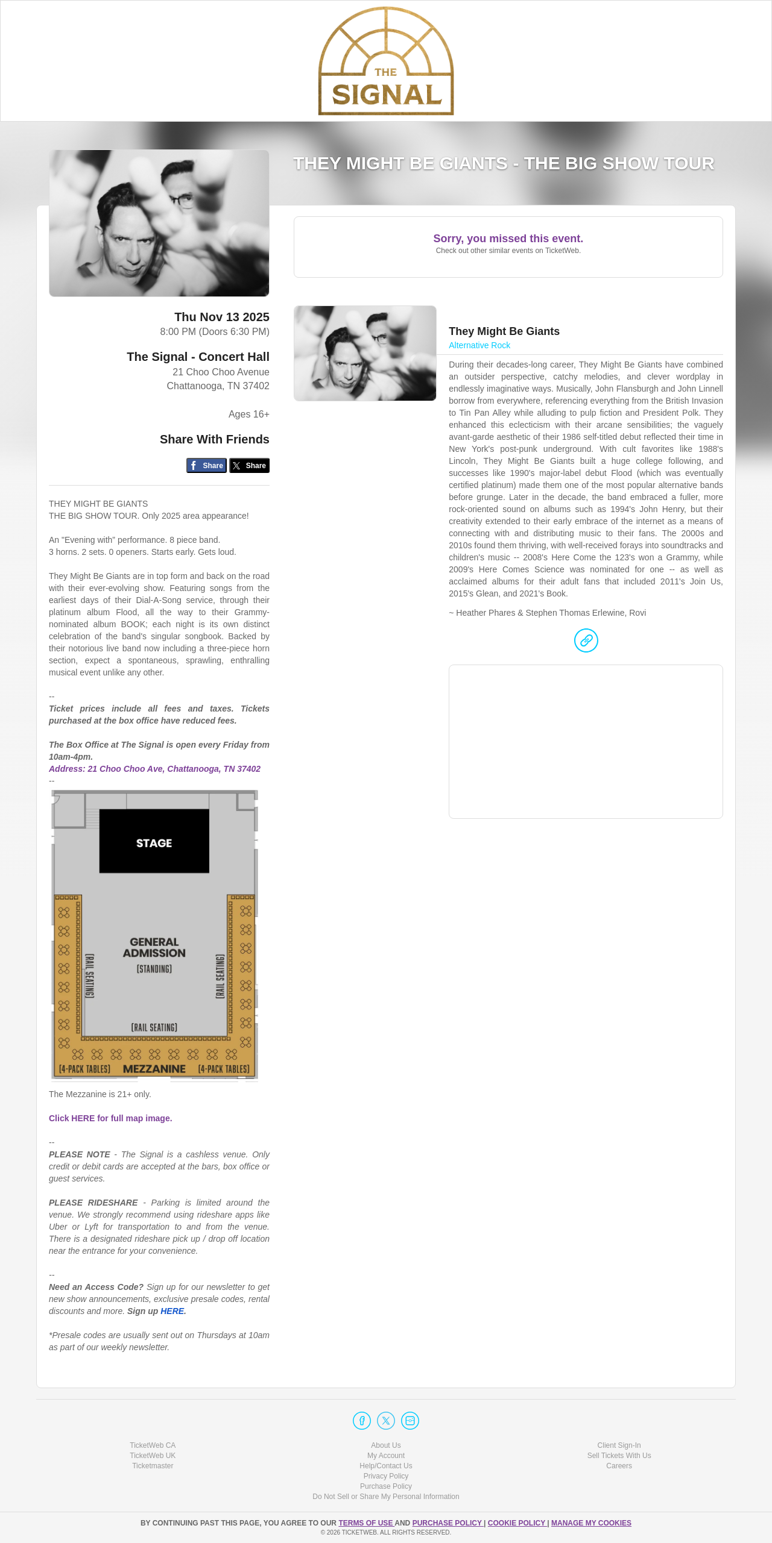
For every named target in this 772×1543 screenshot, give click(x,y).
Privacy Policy (386, 1476)
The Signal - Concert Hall (198, 356)
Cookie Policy (517, 1523)
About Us (385, 1445)
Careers (619, 1466)
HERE (172, 1311)
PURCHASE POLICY (448, 1523)
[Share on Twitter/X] (249, 465)
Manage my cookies (591, 1523)
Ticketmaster (152, 1466)
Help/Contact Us (385, 1466)
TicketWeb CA (153, 1445)
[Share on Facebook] (206, 465)
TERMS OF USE (366, 1523)
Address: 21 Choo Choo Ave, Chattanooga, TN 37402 (155, 769)
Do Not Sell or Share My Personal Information (385, 1496)
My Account (386, 1455)
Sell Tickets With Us (619, 1455)
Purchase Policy (386, 1486)
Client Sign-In (619, 1445)
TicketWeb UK (153, 1455)
